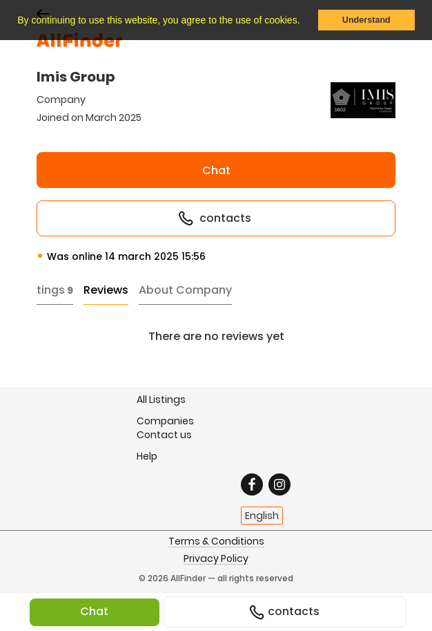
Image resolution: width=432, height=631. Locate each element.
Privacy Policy (216, 559)
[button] (304, 21)
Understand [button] (366, 20)
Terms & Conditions (216, 541)
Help (147, 455)
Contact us (164, 434)
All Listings (161, 399)
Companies (165, 420)
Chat (216, 170)
